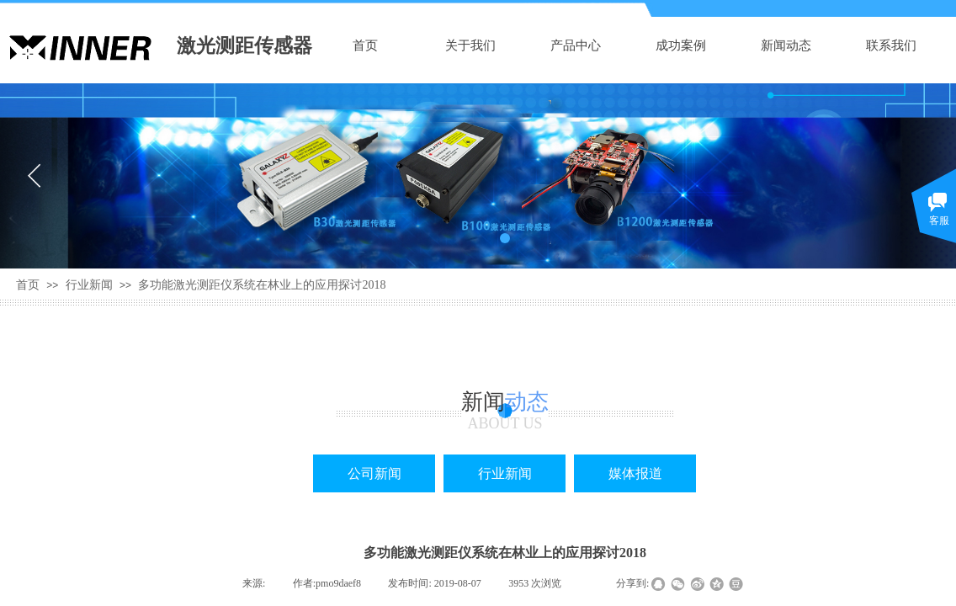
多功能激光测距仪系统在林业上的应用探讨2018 (261, 285)
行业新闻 (89, 285)
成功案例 (681, 45)
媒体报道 (635, 473)
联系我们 (891, 45)
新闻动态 (786, 45)
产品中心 (575, 45)
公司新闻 (374, 473)
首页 (365, 45)
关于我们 (470, 45)
